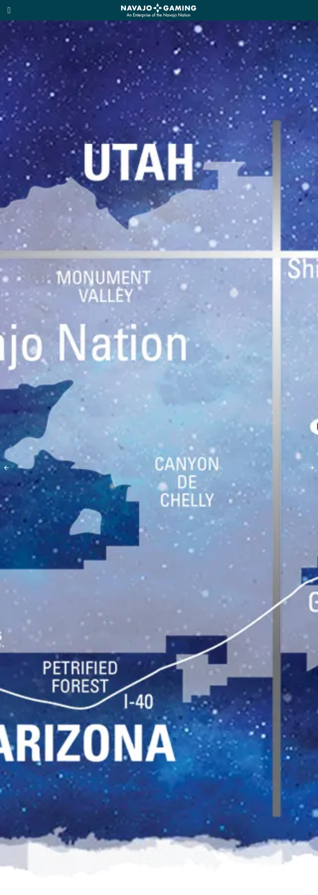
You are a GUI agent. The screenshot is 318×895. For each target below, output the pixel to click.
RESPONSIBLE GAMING (33, 843)
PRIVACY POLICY (26, 836)
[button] (6, 126)
